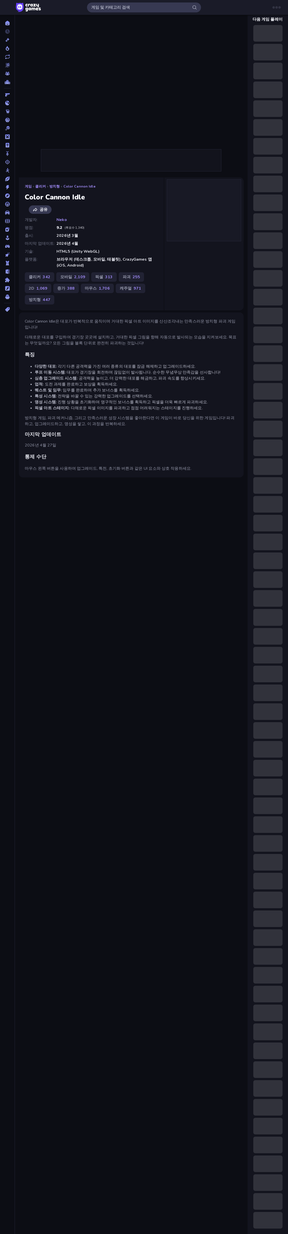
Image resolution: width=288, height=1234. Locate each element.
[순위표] (7, 82)
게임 (28, 186)
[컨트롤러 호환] (7, 246)
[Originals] (7, 65)
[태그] (7, 309)
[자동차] (7, 212)
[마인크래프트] (7, 137)
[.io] (7, 103)
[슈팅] (7, 162)
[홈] (7, 23)
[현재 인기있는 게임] (7, 48)
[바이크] (7, 153)
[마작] (7, 145)
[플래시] (7, 288)
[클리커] (7, 254)
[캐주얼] (7, 238)
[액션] (7, 187)
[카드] (7, 229)
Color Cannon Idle (79, 186)
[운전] (7, 204)
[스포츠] (7, 179)
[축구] (7, 221)
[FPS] (7, 94)
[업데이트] (7, 57)
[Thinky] (7, 111)
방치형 (54, 186)
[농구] (7, 120)
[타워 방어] (7, 263)
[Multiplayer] (7, 73)
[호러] (7, 297)
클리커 (40, 186)
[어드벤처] (7, 196)
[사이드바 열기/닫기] (8, 7)
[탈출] (7, 271)
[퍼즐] (7, 280)
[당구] (7, 128)
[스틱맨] (7, 170)
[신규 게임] (7, 40)
